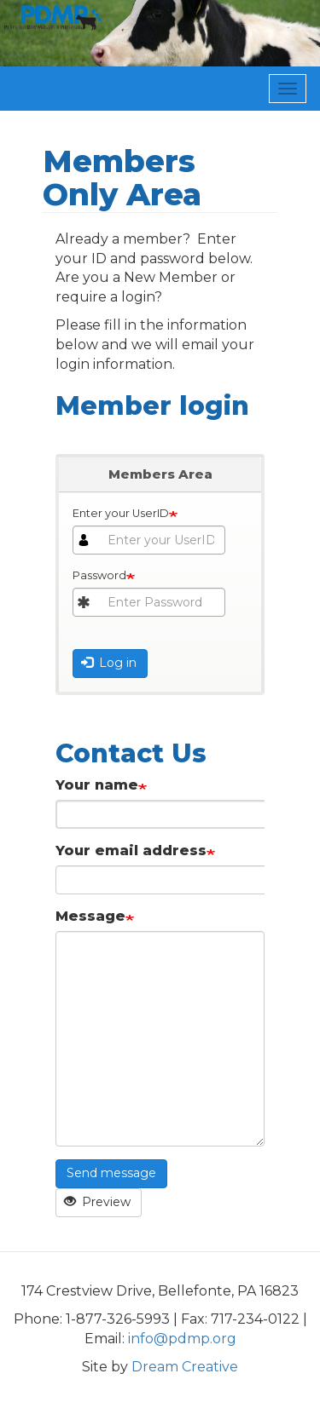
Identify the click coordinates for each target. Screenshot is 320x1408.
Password (99, 575)
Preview (97, 1202)
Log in (109, 662)
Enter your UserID (121, 513)
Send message (111, 1173)
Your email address (131, 850)
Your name (96, 785)
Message (90, 916)
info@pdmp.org (182, 1338)
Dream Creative (184, 1367)
